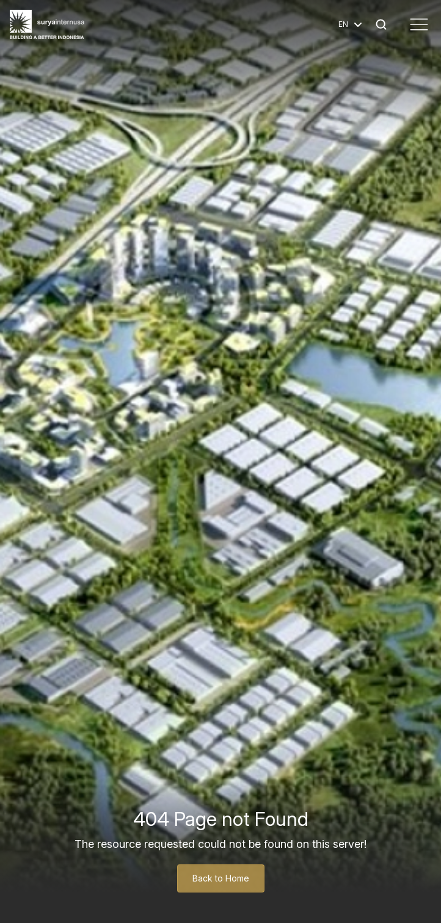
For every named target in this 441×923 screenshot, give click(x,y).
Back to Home (220, 878)
